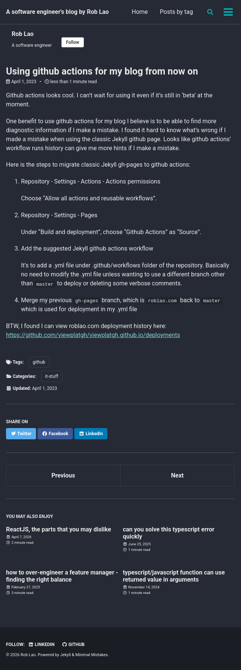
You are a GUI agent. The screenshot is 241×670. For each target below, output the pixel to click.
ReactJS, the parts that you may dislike (58, 529)
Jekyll (65, 654)
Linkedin (41, 644)
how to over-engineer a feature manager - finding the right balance (62, 576)
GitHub (73, 644)
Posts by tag (176, 11)
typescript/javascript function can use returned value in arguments (174, 576)
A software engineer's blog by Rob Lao (57, 11)
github (39, 362)
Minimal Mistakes (91, 654)
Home (140, 11)
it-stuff (51, 376)
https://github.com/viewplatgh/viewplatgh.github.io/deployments (93, 335)
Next (177, 475)
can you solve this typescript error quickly (168, 533)
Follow (72, 42)
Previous (63, 475)
